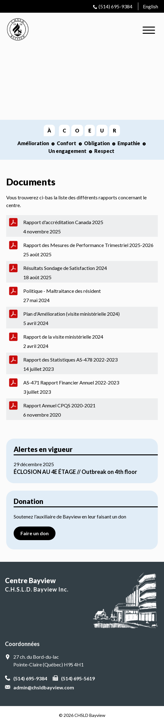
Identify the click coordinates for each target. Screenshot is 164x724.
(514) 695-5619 (78, 678)
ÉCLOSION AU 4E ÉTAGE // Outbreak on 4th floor (75, 471)
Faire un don (34, 533)
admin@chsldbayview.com (43, 687)
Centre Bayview (82, 585)
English (150, 6)
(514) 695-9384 (115, 6)
